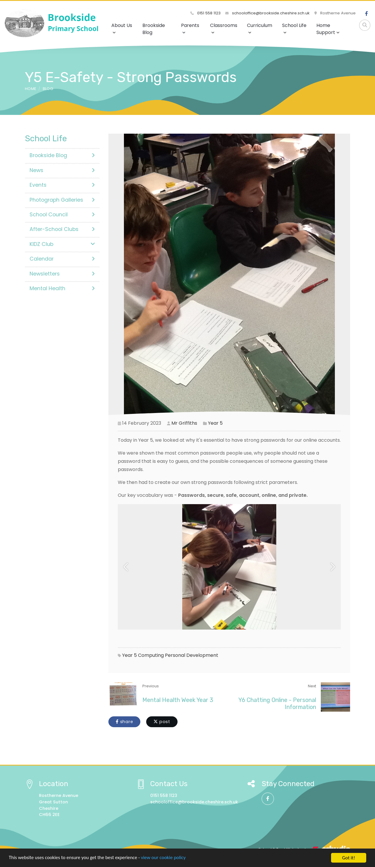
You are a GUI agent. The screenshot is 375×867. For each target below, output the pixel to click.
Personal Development (191, 655)
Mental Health (62, 288)
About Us (121, 28)
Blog (48, 88)
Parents (190, 28)
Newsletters (62, 273)
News (62, 170)
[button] (126, 567)
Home (30, 88)
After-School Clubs (62, 229)
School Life (294, 28)
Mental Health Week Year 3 (177, 699)
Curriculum (259, 28)
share (124, 722)
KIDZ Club (62, 244)
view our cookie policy (164, 858)
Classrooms (223, 28)
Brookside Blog (153, 29)
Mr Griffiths (184, 423)
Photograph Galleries (62, 199)
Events (62, 184)
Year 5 (215, 423)
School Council (62, 214)
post (162, 722)
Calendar (62, 258)
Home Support (328, 29)
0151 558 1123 (205, 13)
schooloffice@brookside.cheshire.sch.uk (267, 13)
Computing (151, 655)
